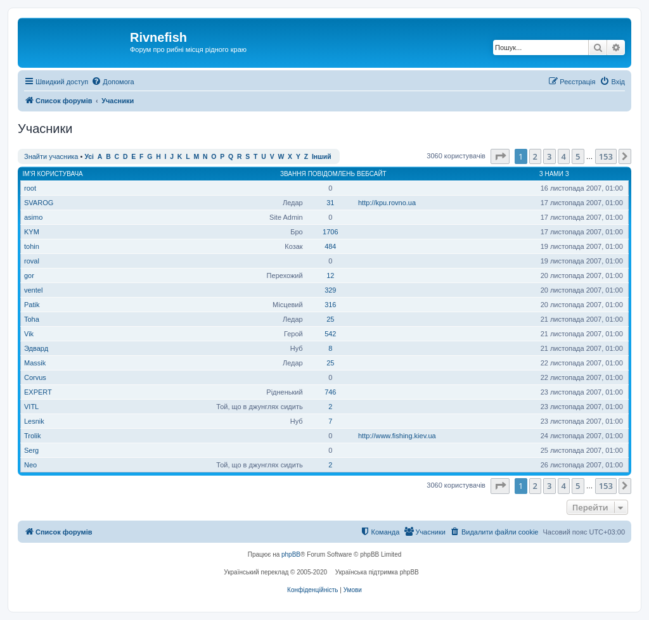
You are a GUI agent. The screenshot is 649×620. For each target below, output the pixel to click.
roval (31, 261)
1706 (330, 232)
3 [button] (549, 156)
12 (330, 275)
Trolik (32, 436)
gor (29, 275)
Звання (293, 173)
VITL (31, 406)
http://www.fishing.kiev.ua (397, 436)
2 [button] (535, 156)
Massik (35, 363)
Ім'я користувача (53, 173)
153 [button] (606, 156)
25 (330, 319)
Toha (31, 319)
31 (330, 202)
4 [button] (564, 156)
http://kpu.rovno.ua (387, 202)
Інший (321, 156)
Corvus (35, 377)
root (30, 188)
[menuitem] (112, 81)
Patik (31, 304)
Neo (30, 465)
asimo (33, 217)
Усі (89, 156)
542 (330, 334)
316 (330, 304)
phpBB (290, 554)
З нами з (554, 173)
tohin (31, 246)
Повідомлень (331, 173)
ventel (33, 290)
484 (330, 246)
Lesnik (34, 421)
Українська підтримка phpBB (377, 572)
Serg (31, 450)
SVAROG (38, 202)
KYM (31, 232)
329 (330, 290)
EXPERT (38, 392)
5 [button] (577, 156)
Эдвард (36, 348)
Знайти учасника (51, 156)
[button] (500, 156)
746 (330, 392)
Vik (29, 334)
